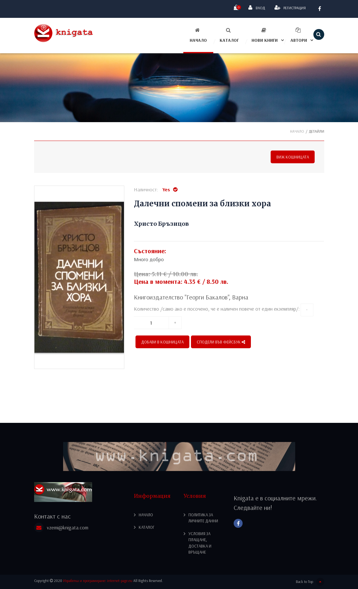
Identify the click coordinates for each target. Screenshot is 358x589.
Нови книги (265, 35)
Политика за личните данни (203, 518)
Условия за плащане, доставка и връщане (199, 543)
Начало (198, 35)
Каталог (229, 35)
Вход (256, 7)
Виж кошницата (292, 156)
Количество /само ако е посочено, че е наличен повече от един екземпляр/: (217, 309)
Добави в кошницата (162, 341)
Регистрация (290, 7)
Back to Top (310, 582)
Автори (298, 35)
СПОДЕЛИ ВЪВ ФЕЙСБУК (221, 341)
